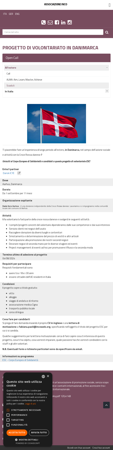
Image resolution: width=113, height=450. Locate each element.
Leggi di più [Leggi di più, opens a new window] (30, 403)
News (5, 439)
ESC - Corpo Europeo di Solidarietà (20, 360)
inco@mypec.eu (12, 419)
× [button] (48, 376)
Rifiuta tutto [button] (39, 432)
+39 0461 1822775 (14, 405)
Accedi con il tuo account (78, 447)
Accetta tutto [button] (17, 432)
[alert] (27, 409)
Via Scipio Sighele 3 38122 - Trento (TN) (24, 426)
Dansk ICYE (11, 173)
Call (8, 73)
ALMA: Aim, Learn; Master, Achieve (24, 80)
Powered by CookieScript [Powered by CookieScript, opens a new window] (28, 443)
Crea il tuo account (101, 447)
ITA (5, 14)
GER (11, 14)
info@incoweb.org (13, 412)
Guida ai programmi (12, 433)
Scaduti (11, 85)
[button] (28, 439)
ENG (17, 14)
